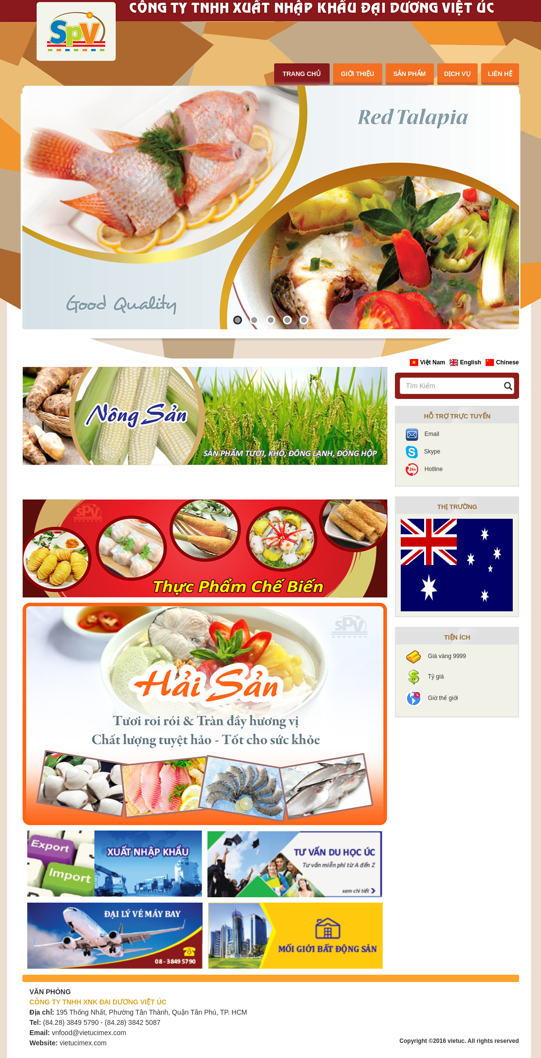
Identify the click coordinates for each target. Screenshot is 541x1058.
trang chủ (301, 73)
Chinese (502, 362)
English (466, 362)
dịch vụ (457, 73)
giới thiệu (357, 73)
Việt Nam (428, 362)
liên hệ (500, 73)
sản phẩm (409, 73)
